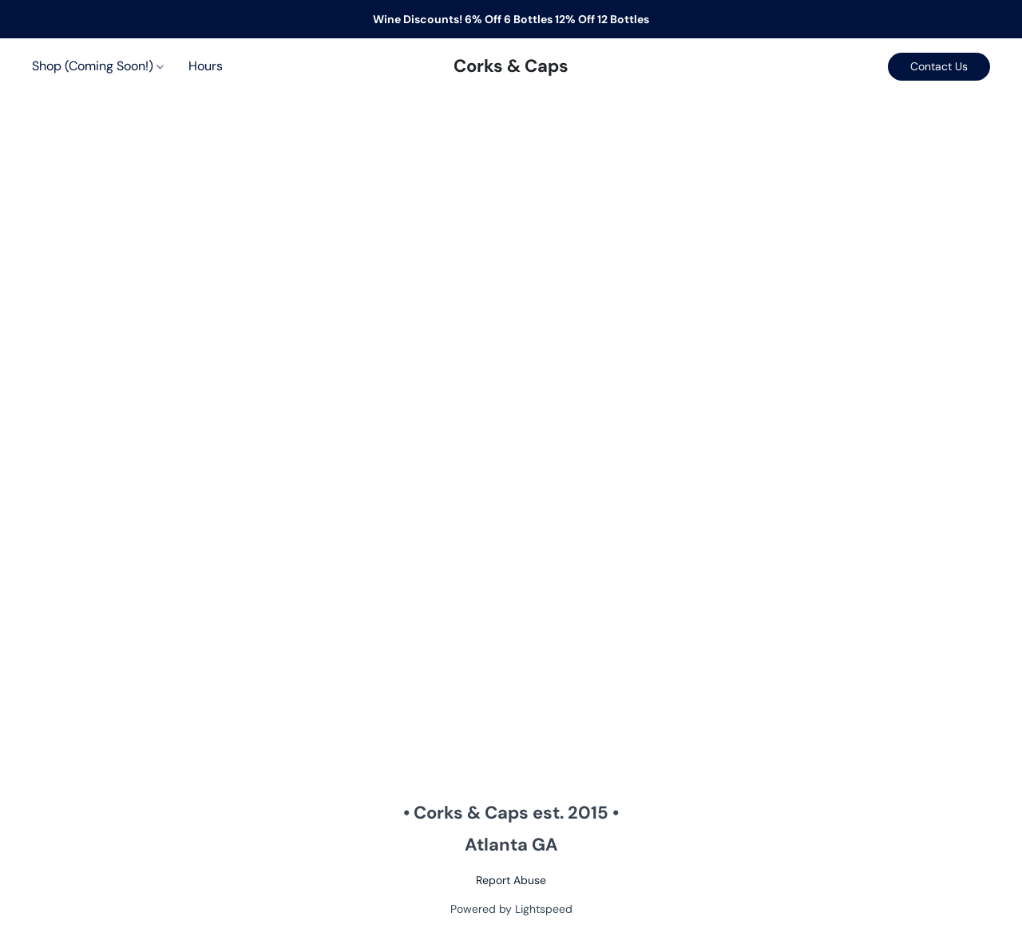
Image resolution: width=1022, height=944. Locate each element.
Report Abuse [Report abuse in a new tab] (511, 880)
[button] (511, 66)
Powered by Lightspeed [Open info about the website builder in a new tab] (511, 909)
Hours (205, 66)
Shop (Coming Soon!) (98, 66)
